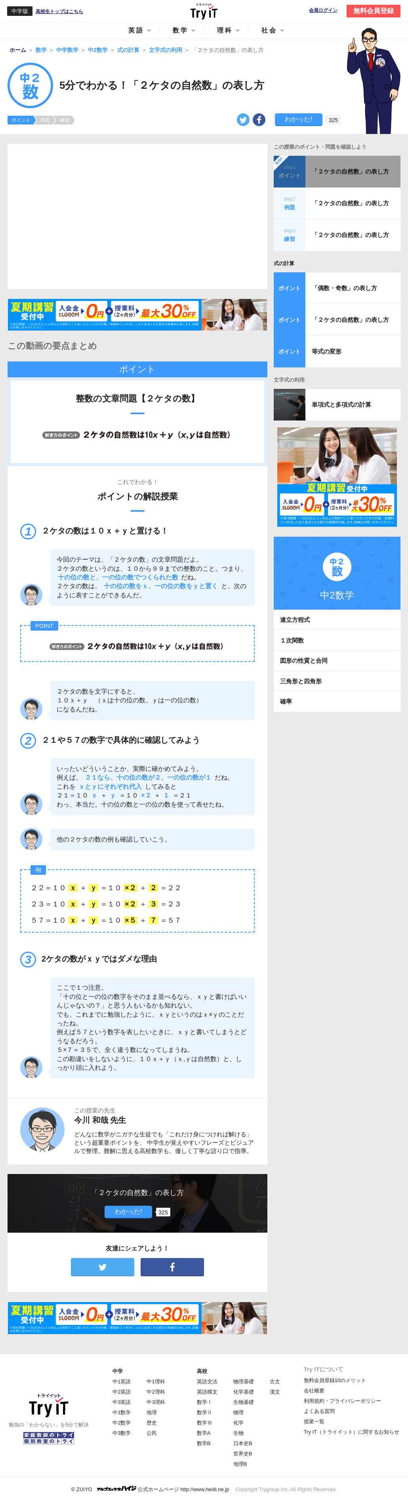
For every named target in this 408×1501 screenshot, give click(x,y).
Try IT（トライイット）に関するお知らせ (351, 1432)
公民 (152, 1433)
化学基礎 (243, 1392)
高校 (202, 1371)
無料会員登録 (373, 11)
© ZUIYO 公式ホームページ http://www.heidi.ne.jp (150, 1489)
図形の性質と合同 (304, 660)
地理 (152, 1412)
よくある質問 (319, 1411)
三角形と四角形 (301, 681)
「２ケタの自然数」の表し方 (350, 171)
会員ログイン (323, 10)
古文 (275, 1381)
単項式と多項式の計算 (341, 404)
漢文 (275, 1392)
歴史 (152, 1423)
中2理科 (156, 1392)
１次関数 (292, 640)
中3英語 (121, 1402)
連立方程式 (295, 619)
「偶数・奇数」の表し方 (344, 288)
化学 (238, 1423)
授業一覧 (314, 1422)
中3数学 (121, 1433)
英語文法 (207, 1381)
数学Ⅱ (204, 1412)
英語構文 (207, 1392)
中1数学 (121, 1412)
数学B (204, 1443)
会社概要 (314, 1391)
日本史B (242, 1443)
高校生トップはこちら (59, 11)
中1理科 (156, 1381)
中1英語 (121, 1381)
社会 (269, 30)
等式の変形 (326, 351)
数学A (204, 1433)
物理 (238, 1412)
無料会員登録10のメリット (335, 1380)
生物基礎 (243, 1402)
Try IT (204, 11)
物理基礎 (243, 1381)
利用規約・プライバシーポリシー (342, 1401)
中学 (117, 1371)
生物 (238, 1433)
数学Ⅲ (204, 1423)
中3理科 (156, 1402)
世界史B (242, 1454)
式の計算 (284, 263)
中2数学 (121, 1423)
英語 (136, 30)
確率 (286, 701)
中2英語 (121, 1392)
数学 (181, 30)
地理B (240, 1464)
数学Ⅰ (204, 1402)
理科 (225, 30)
